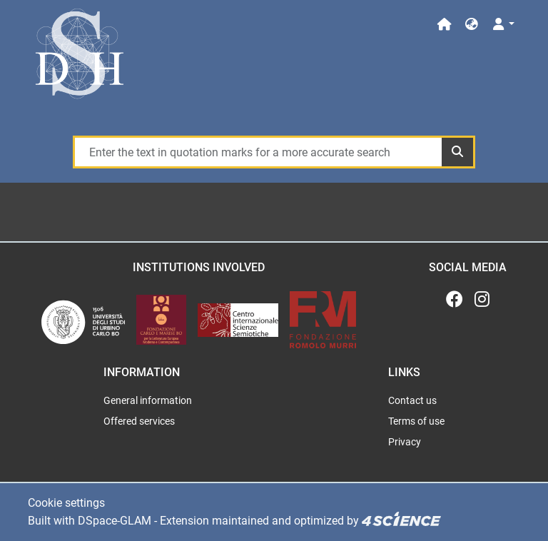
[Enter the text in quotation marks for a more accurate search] (257, 152)
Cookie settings (66, 503)
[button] (471, 24)
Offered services (139, 421)
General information (147, 400)
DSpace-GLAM (114, 520)
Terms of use (416, 421)
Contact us (412, 400)
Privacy (404, 442)
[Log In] (502, 24)
